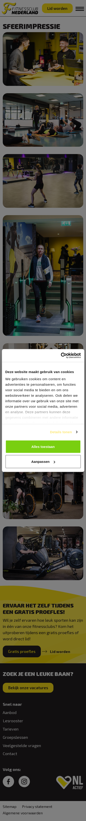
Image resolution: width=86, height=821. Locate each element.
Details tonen (61, 432)
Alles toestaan (43, 446)
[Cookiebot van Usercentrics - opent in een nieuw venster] (61, 356)
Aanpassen (43, 462)
